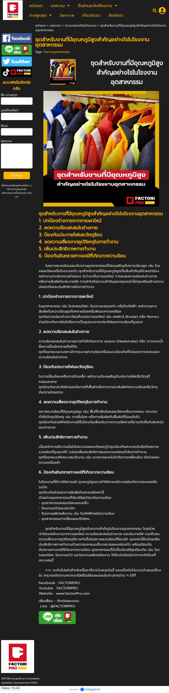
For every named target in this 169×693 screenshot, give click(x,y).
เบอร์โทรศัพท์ (11, 110)
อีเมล (5, 125)
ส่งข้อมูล (16, 175)
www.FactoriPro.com (73, 593)
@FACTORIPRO (63, 606)
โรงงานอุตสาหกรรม (57, 52)
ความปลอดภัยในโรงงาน (80, 25)
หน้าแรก (40, 25)
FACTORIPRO (69, 583)
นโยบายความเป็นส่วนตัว (14, 193)
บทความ (55, 25)
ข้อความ (6, 141)
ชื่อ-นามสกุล (10, 95)
